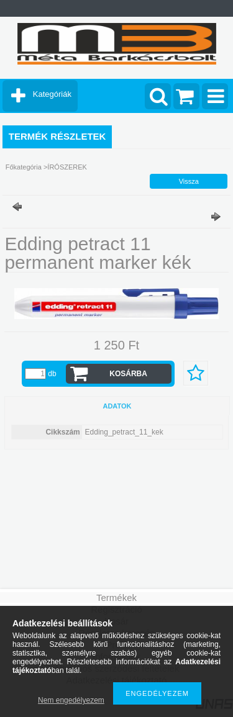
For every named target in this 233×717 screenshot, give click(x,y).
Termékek (116, 597)
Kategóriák (52, 94)
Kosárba (128, 373)
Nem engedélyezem (71, 700)
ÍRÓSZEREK (67, 167)
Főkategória (24, 167)
